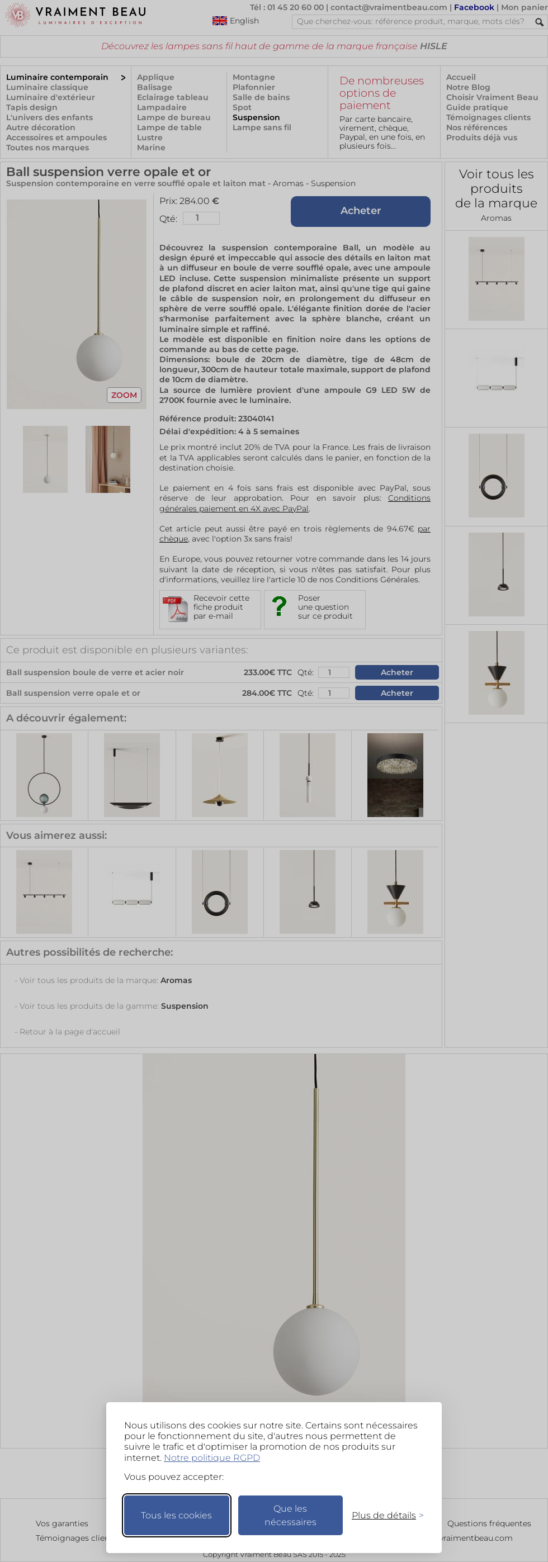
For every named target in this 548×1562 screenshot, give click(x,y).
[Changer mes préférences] (382, 1515)
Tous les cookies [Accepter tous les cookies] (176, 1515)
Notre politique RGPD (212, 1457)
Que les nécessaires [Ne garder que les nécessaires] (290, 1515)
